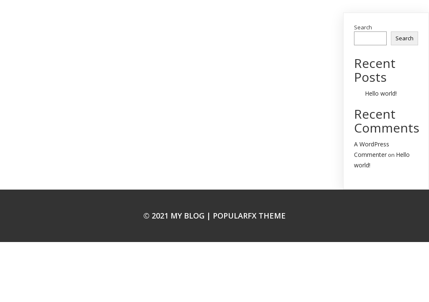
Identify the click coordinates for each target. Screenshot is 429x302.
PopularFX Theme (249, 216)
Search (363, 27)
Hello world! (381, 93)
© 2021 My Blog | (178, 216)
